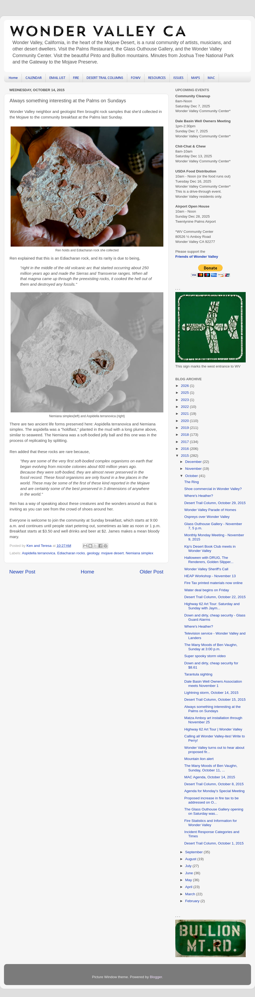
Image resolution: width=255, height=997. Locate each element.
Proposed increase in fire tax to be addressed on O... (211, 800)
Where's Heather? (198, 496)
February (193, 901)
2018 (185, 435)
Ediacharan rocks (71, 553)
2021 (185, 414)
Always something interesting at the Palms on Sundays (212, 709)
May (189, 880)
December (194, 462)
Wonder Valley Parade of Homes (210, 510)
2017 (185, 442)
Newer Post (22, 571)
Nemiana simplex (139, 553)
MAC (211, 78)
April (189, 887)
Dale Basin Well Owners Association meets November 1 (213, 683)
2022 (185, 407)
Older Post (151, 571)
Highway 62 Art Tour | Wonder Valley (213, 729)
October (192, 476)
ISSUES (178, 78)
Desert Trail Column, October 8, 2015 (214, 784)
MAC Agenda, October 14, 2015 (209, 777)
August (191, 859)
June (189, 873)
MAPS (195, 78)
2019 (185, 428)
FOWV (136, 78)
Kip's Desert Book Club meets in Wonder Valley (210, 548)
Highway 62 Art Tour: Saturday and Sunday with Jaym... (212, 606)
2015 (185, 456)
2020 (185, 421)
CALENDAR (34, 78)
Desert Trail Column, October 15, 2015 (215, 700)
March (190, 894)
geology (93, 553)
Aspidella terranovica (38, 553)
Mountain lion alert (199, 759)
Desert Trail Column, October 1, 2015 (214, 843)
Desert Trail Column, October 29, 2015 (215, 503)
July (189, 866)
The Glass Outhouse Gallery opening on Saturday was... (213, 811)
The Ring (191, 482)
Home (13, 78)
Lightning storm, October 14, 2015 (211, 693)
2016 (185, 449)
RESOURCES (157, 78)
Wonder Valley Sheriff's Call (206, 569)
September (194, 852)
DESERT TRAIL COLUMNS (105, 78)
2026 (185, 386)
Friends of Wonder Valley (196, 257)
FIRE (76, 78)
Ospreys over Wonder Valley (207, 517)
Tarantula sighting (198, 674)
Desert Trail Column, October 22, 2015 (215, 597)
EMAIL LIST (57, 78)
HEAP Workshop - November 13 (210, 576)
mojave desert (112, 553)
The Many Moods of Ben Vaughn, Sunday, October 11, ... (210, 768)
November (194, 469)
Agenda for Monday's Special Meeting (214, 791)
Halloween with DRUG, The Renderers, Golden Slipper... (208, 560)
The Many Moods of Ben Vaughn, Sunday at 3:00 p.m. (210, 647)
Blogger (156, 977)
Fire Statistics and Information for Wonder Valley (210, 823)
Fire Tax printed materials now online (213, 583)
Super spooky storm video (205, 656)
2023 (185, 400)
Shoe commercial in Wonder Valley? (213, 489)
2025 (185, 393)
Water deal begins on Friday (206, 590)
